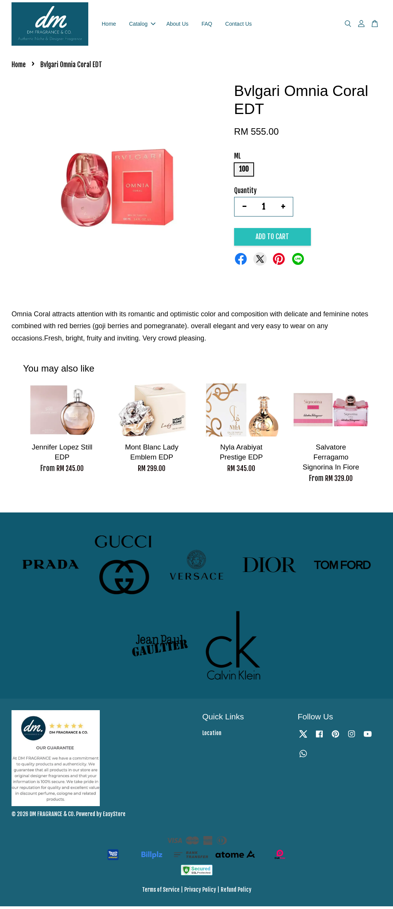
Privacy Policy (200, 892)
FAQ (206, 25)
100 (244, 172)
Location (211, 736)
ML (237, 159)
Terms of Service (161, 892)
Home (109, 25)
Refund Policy (236, 892)
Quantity (245, 193)
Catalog (142, 25)
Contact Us (238, 25)
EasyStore (114, 816)
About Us (177, 25)
